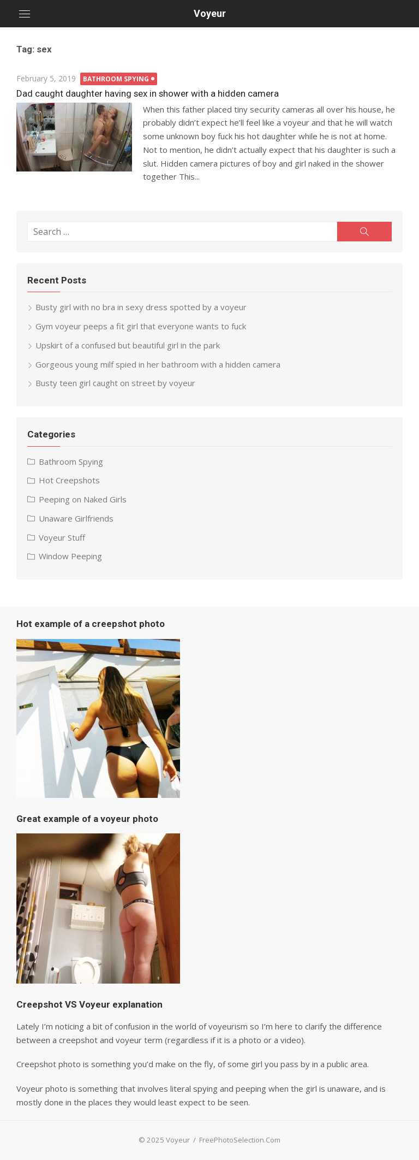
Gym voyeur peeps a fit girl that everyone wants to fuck (140, 326)
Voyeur (210, 13)
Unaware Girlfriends (76, 518)
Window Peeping (70, 556)
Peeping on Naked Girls (83, 499)
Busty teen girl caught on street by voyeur (115, 382)
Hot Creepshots (69, 480)
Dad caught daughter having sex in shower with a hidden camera (147, 93)
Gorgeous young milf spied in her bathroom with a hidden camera (157, 364)
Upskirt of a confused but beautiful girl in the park (127, 345)
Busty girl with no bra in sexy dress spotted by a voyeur (141, 306)
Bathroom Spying (116, 79)
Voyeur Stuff (62, 537)
